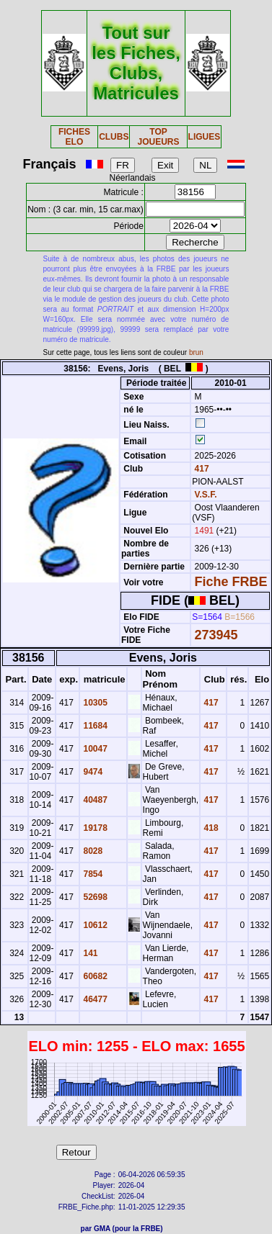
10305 (94, 703)
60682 (94, 976)
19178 (94, 828)
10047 (94, 749)
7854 (91, 874)
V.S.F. (206, 495)
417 (200, 469)
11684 (94, 726)
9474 (91, 772)
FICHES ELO (74, 137)
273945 (216, 635)
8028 (91, 851)
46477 (94, 999)
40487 (94, 800)
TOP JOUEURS (159, 137)
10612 (94, 925)
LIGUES (204, 137)
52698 (94, 897)
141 (89, 953)
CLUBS (113, 137)
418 (209, 828)
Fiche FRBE (231, 582)
